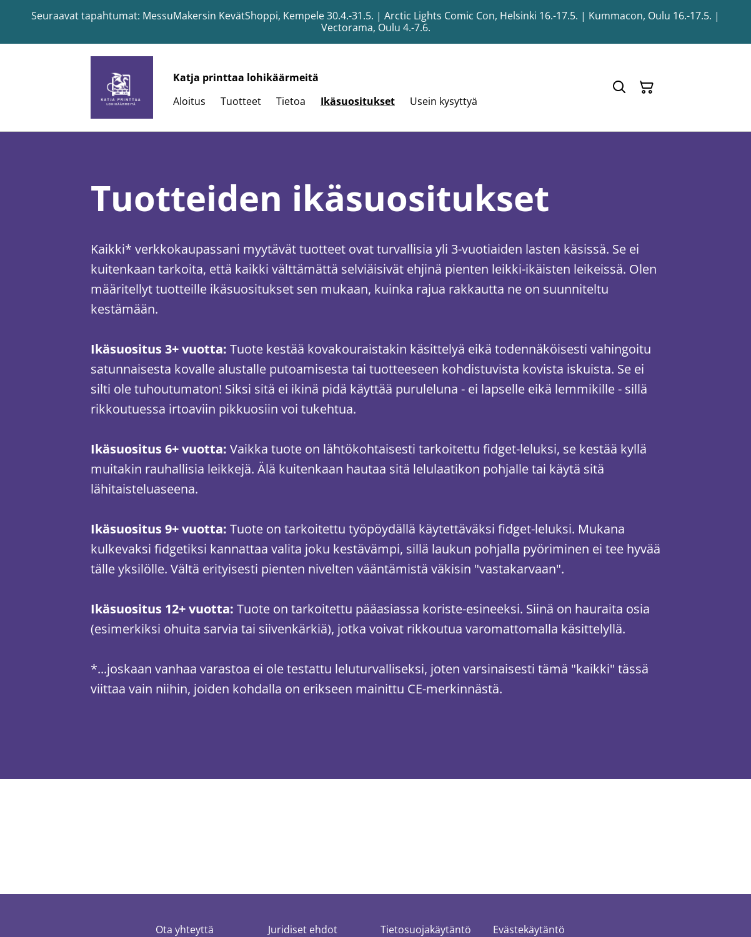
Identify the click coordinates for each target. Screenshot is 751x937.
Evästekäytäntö (529, 929)
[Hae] (619, 87)
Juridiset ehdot (302, 929)
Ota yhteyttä (185, 929)
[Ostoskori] (646, 87)
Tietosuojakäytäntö (425, 929)
